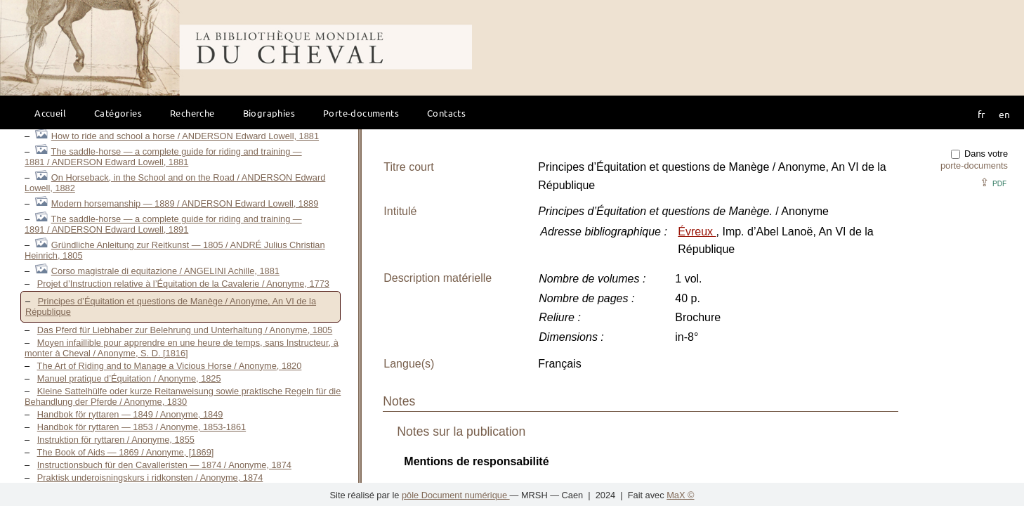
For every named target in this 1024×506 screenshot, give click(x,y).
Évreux (697, 232)
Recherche (192, 113)
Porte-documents (361, 113)
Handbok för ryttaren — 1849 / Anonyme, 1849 (130, 414)
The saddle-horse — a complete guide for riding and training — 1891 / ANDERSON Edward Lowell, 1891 (163, 224)
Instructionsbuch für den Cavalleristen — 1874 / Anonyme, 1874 (164, 465)
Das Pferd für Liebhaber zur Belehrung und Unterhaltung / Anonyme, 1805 (184, 330)
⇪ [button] (993, 182)
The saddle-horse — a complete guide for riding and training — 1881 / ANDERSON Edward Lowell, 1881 (163, 156)
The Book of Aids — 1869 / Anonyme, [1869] (125, 452)
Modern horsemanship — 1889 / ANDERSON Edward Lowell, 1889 (185, 203)
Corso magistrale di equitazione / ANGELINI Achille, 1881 (165, 271)
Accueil (50, 113)
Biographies (269, 113)
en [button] (1004, 114)
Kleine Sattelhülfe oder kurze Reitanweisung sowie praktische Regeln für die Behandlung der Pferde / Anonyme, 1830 (183, 396)
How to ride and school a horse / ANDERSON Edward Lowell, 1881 (185, 136)
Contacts (446, 113)
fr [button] (981, 114)
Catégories (118, 113)
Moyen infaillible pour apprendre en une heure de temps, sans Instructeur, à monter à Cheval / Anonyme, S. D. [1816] (182, 347)
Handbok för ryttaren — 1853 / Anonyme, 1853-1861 (141, 427)
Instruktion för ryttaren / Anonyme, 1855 (116, 439)
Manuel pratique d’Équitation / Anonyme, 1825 (129, 378)
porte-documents (974, 165)
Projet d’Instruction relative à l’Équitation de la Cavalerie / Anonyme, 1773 (183, 283)
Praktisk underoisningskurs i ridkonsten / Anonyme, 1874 (150, 477)
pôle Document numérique (456, 495)
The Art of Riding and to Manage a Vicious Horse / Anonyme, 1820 (169, 366)
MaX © (680, 495)
